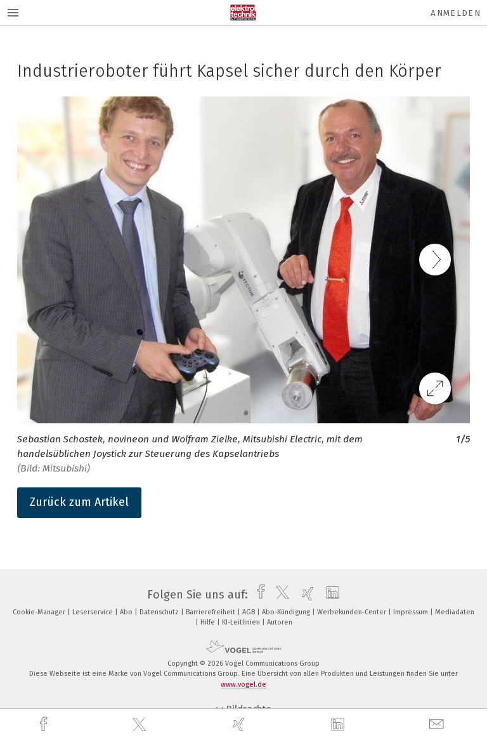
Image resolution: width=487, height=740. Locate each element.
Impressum (411, 612)
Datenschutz (160, 612)
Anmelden (456, 13)
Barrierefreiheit (211, 612)
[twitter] (141, 725)
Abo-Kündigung (287, 612)
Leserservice (93, 612)
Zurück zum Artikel (79, 502)
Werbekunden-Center (352, 612)
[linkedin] (339, 725)
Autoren (279, 622)
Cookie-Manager (40, 612)
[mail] (438, 724)
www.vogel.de (243, 684)
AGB (249, 612)
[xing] (240, 724)
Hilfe (208, 622)
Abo (127, 612)
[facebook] (45, 724)
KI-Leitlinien (242, 622)
